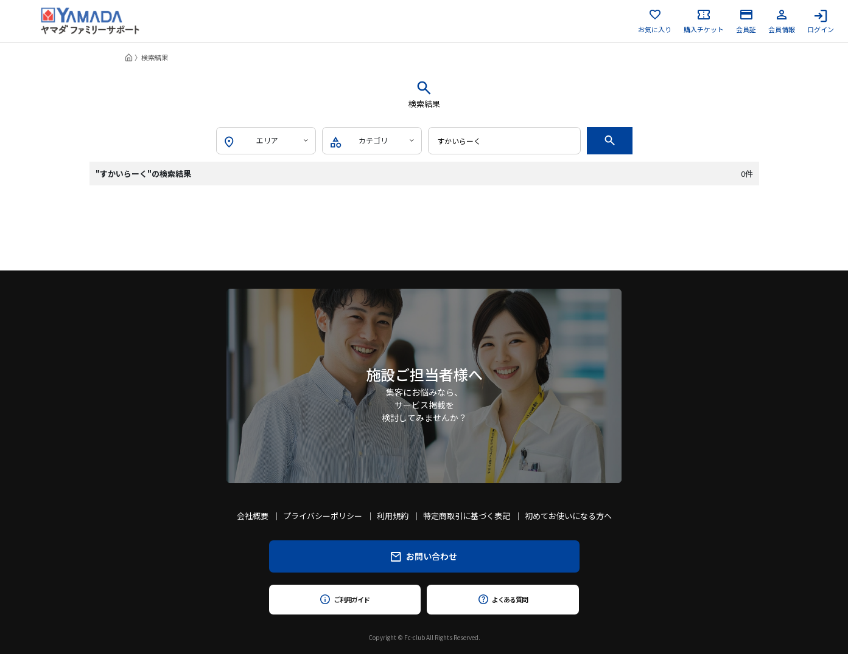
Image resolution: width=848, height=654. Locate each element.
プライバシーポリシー (322, 515)
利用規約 (392, 515)
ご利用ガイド (345, 599)
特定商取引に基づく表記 (466, 515)
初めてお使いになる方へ (568, 515)
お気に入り (654, 21)
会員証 (746, 21)
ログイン (820, 21)
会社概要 (252, 515)
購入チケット (704, 21)
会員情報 (781, 21)
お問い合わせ (424, 556)
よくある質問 (503, 599)
